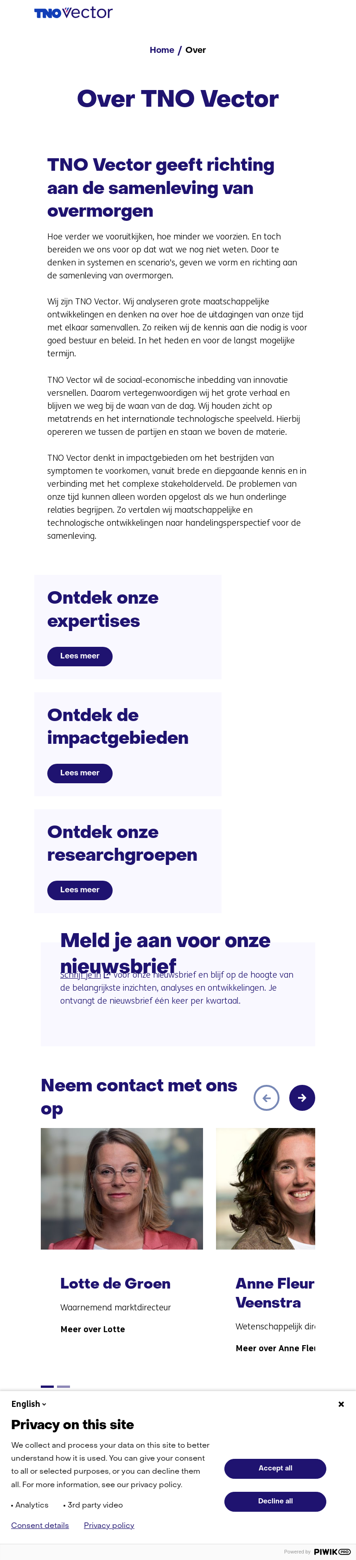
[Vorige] (267, 1098)
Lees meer (80, 656)
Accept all (275, 1468)
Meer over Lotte (92, 1329)
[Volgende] (302, 1098)
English (30, 1404)
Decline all (275, 1501)
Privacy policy (109, 1526)
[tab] (47, 1387)
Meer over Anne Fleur (278, 1348)
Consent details (40, 1526)
